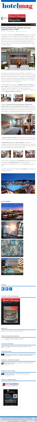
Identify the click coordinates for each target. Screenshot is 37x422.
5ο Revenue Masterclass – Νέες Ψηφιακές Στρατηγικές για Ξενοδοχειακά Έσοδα (17, 374)
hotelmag (4, 31)
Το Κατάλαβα (23, 421)
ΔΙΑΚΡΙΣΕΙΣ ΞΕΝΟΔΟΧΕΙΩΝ (22, 31)
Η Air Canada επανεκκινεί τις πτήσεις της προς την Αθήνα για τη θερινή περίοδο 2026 (19, 363)
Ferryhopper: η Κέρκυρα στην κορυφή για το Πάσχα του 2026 (18, 346)
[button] (32, 24)
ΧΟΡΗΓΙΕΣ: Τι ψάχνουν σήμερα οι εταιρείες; (14, 338)
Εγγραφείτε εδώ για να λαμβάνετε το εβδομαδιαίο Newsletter (12, 331)
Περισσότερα (15, 421)
